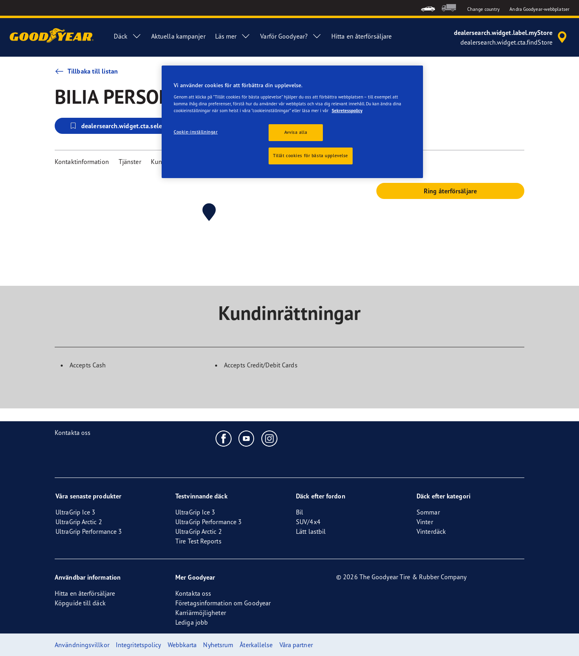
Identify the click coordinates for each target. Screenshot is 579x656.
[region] (292, 122)
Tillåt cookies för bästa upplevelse (310, 155)
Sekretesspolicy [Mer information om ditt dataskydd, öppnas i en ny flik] (347, 110)
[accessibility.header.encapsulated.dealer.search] (511, 37)
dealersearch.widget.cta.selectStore (125, 126)
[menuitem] (428, 8)
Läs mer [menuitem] (233, 36)
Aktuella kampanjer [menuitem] (178, 36)
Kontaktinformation (82, 162)
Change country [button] (483, 9)
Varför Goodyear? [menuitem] (291, 36)
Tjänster (130, 162)
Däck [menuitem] (127, 36)
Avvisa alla (295, 132)
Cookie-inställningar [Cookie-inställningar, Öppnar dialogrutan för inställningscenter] (196, 132)
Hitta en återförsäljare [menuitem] (361, 36)
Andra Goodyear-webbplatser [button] (539, 9)
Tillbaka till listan (86, 71)
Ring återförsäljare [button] (450, 191)
